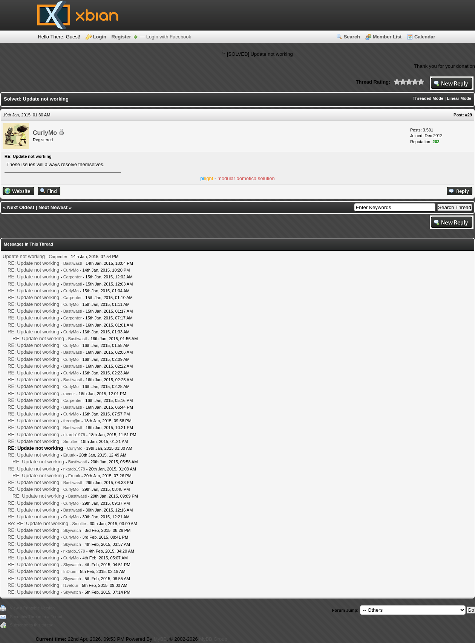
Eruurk (69, 455)
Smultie (70, 441)
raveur (69, 393)
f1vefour (70, 585)
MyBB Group (213, 639)
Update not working (24, 256)
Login (99, 37)
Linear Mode (459, 98)
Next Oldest (20, 207)
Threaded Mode (428, 98)
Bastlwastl (72, 263)
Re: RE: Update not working (38, 523)
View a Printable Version (32, 608)
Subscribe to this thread (32, 625)
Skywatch (72, 530)
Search (352, 37)
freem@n (71, 420)
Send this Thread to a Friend (36, 616)
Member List (387, 37)
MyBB (160, 639)
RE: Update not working (33, 263)
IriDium (70, 571)
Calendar (424, 37)
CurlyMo (45, 133)
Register (121, 37)
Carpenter (58, 256)
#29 (468, 115)
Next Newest (52, 207)
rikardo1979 (74, 434)
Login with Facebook (168, 37)
